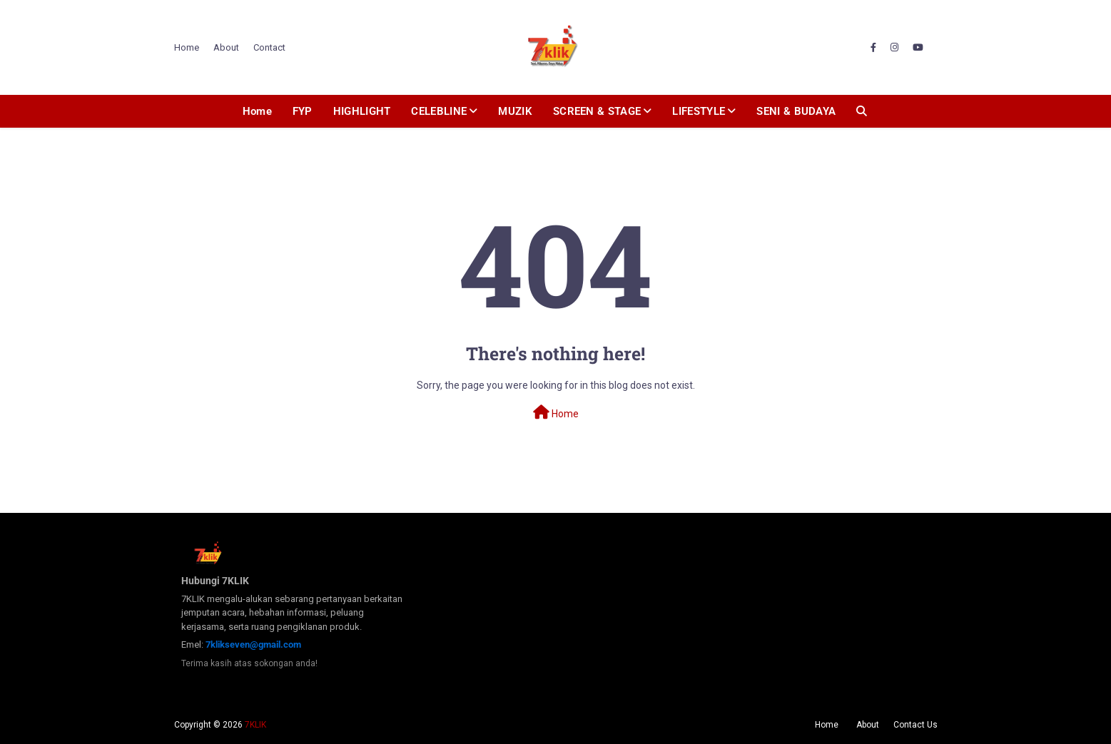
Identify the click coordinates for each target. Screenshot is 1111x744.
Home (186, 47)
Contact (269, 47)
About (226, 47)
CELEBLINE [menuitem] (439, 111)
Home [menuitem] (257, 111)
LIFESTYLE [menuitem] (698, 111)
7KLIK (255, 725)
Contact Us (915, 725)
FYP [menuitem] (303, 111)
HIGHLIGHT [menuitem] (362, 111)
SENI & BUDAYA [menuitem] (796, 111)
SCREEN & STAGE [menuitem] (597, 111)
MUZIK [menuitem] (515, 111)
